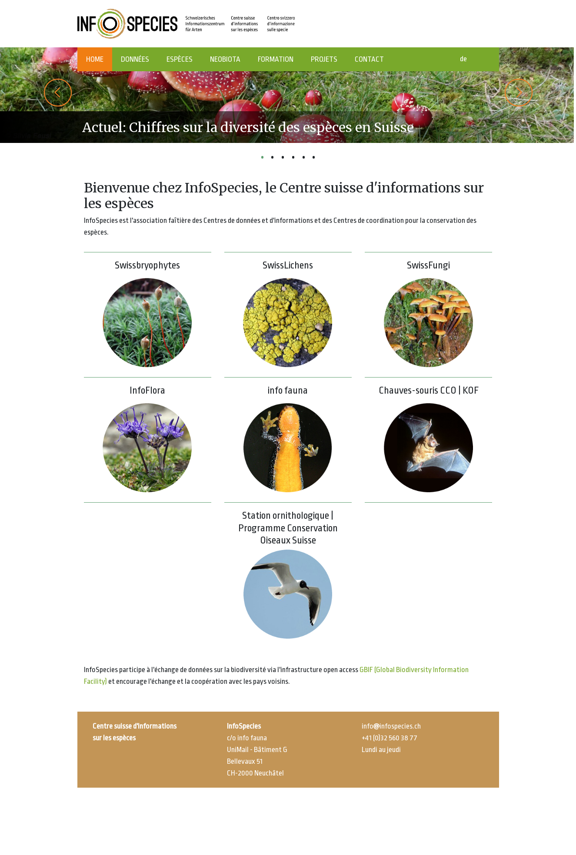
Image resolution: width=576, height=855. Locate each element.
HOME (94, 59)
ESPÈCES (179, 59)
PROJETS (324, 59)
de (463, 59)
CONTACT (369, 59)
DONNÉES (135, 59)
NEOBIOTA (225, 59)
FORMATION (275, 59)
